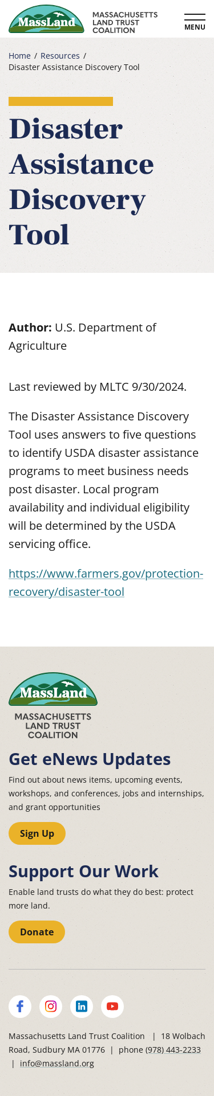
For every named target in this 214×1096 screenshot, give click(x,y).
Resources (60, 56)
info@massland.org (57, 1063)
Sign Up (37, 833)
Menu (194, 27)
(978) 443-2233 (173, 1049)
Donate (37, 932)
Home (20, 56)
